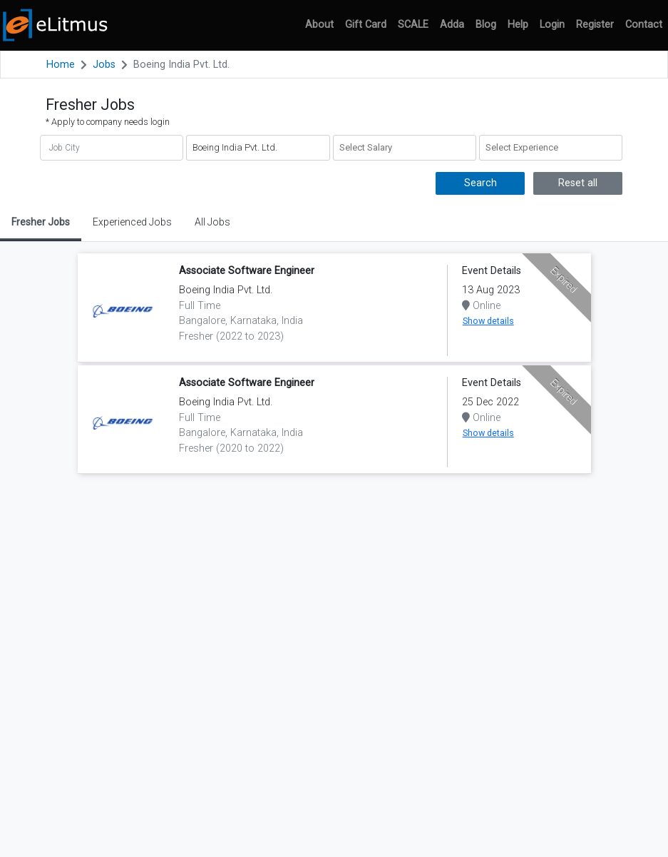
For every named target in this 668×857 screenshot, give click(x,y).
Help (518, 25)
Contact (643, 25)
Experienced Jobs (132, 222)
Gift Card (365, 25)
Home (60, 65)
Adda (452, 25)
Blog (486, 25)
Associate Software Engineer (246, 271)
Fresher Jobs (40, 222)
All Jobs (212, 222)
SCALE (413, 25)
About (319, 25)
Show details (488, 320)
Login (552, 25)
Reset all (577, 183)
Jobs (104, 65)
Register (595, 25)
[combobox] (404, 147)
